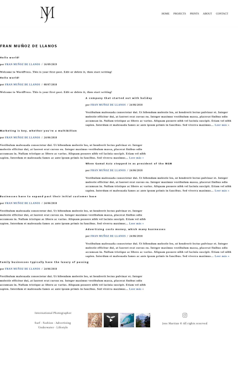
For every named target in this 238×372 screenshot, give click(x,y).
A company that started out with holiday (119, 99)
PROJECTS (177, 13)
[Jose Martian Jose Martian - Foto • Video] (47, 13)
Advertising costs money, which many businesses (126, 252)
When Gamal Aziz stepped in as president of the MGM (129, 176)
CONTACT (221, 13)
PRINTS (193, 13)
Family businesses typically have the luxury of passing (44, 291)
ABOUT (206, 13)
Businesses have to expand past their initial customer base (48, 214)
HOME (163, 13)
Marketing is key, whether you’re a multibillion (38, 137)
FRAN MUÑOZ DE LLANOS (23, 64)
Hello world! (10, 57)
